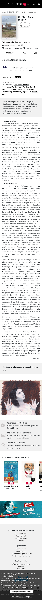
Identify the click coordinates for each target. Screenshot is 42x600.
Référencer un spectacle (21, 564)
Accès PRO (21, 569)
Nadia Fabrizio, (23, 87)
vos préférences (14, 585)
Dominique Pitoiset (21, 84)
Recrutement (21, 536)
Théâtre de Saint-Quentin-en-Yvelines (16, 42)
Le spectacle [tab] (9, 53)
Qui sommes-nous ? (21, 533)
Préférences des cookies (21, 556)
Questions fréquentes (21, 551)
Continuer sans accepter (21, 596)
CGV (11, 553)
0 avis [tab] (24, 53)
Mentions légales (21, 538)
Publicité (21, 566)
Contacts (21, 540)
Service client (21, 549)
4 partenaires (16, 583)
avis (23, 23)
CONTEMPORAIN (7, 77)
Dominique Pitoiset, (15, 89)
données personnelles (23, 553)
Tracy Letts (9, 82)
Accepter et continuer (21, 591)
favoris (24, 26)
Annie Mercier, (12, 87)
